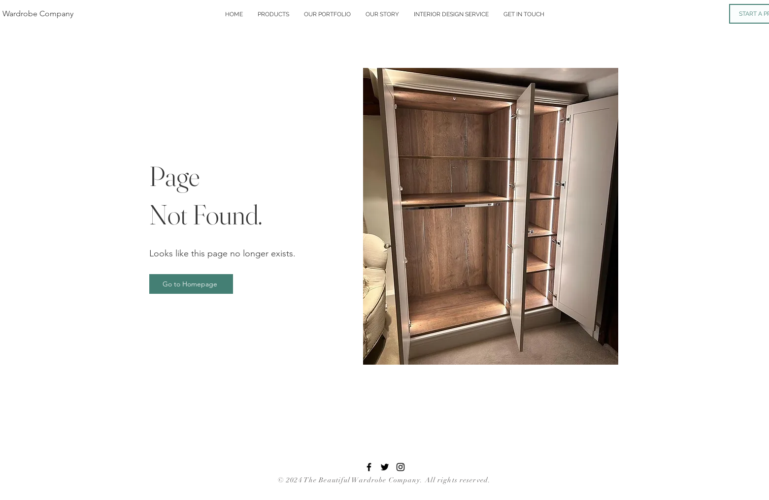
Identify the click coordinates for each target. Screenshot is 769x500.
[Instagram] (400, 467)
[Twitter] (384, 467)
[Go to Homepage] (191, 284)
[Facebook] (369, 467)
